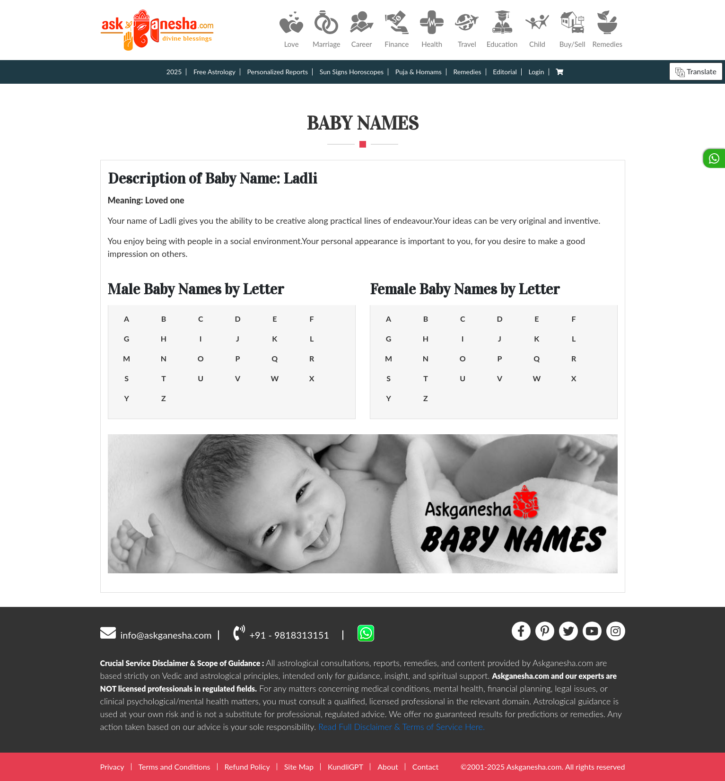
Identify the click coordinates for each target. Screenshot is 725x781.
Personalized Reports (277, 72)
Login (536, 72)
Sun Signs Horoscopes (352, 72)
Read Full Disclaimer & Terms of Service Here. (401, 726)
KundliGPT (345, 766)
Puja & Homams (418, 72)
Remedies (467, 72)
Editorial (505, 72)
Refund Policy (247, 766)
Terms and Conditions (174, 766)
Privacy (112, 766)
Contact (425, 766)
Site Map (299, 766)
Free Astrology (214, 72)
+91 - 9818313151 (281, 632)
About (387, 766)
